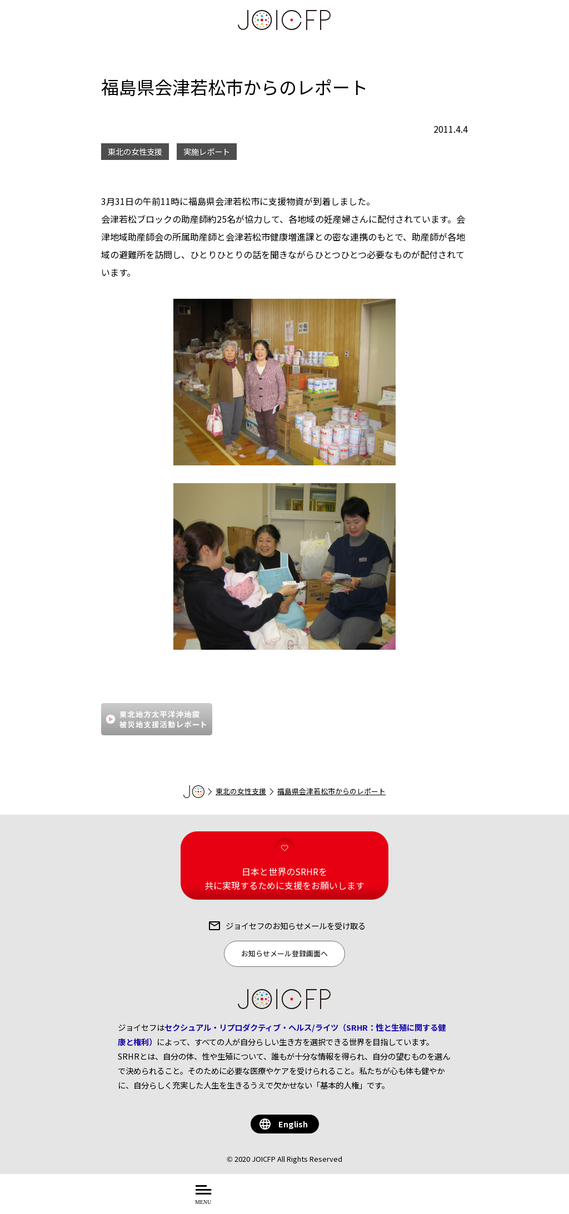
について (259, 1200)
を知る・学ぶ (321, 1200)
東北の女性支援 (241, 791)
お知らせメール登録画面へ (284, 953)
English (293, 1124)
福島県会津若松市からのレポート (331, 791)
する (368, 1200)
